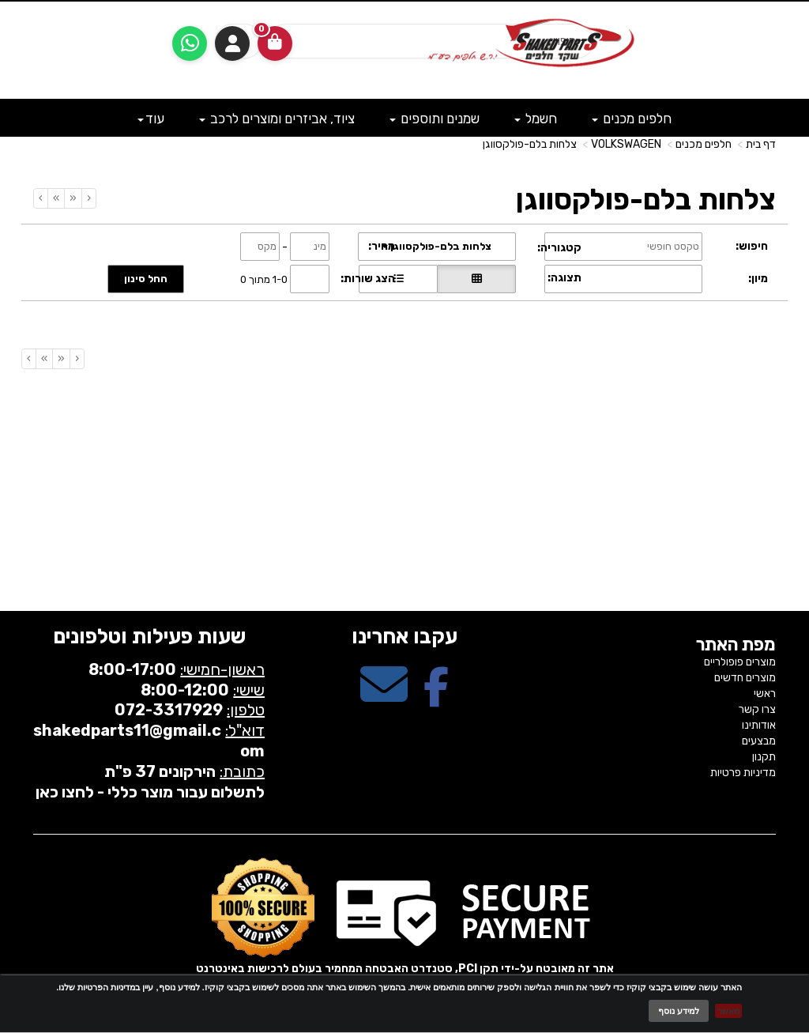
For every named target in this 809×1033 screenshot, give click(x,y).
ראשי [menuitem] (765, 693)
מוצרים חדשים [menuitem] (745, 677)
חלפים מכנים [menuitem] (632, 118)
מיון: (758, 278)
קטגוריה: (559, 247)
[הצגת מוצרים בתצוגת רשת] (476, 279)
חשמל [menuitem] (535, 118)
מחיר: (381, 246)
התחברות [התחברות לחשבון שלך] (232, 43)
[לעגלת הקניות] (275, 43)
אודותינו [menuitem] (759, 725)
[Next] (55, 198)
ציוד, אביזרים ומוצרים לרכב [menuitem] (277, 118)
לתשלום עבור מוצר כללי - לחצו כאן (150, 791)
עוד (150, 118)
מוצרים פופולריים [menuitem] (740, 662)
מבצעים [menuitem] (759, 741)
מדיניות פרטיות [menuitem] (743, 772)
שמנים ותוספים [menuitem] (434, 118)
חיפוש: (752, 246)
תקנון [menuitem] (764, 756)
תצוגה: (564, 278)
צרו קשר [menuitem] (757, 709)
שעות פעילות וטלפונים (149, 636)
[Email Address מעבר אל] (384, 698)
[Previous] (72, 198)
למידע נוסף (678, 1011)
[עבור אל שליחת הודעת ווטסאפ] (189, 43)
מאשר (728, 1011)
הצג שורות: (368, 278)
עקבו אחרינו (404, 636)
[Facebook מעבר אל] (436, 698)
